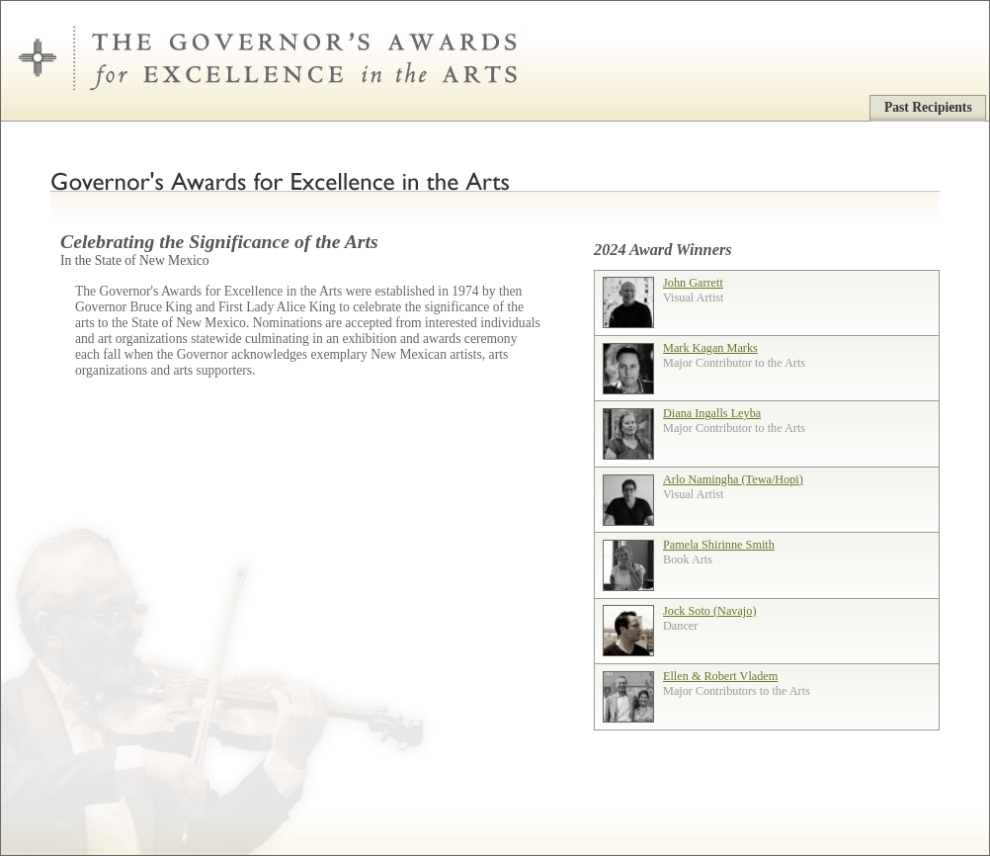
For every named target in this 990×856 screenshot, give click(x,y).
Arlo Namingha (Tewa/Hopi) (733, 479)
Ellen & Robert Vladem (720, 676)
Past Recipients (928, 107)
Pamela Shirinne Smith (719, 545)
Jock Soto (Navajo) (709, 611)
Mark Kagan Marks (710, 348)
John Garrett (693, 283)
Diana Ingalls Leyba (712, 413)
